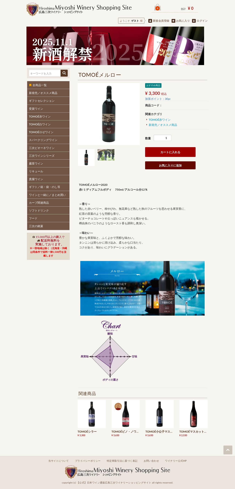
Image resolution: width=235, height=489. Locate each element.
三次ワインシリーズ (42, 155)
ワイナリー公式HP (176, 460)
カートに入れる (170, 152)
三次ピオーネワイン (42, 147)
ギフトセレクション (42, 100)
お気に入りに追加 (170, 165)
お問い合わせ (151, 460)
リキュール (36, 171)
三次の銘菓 (36, 226)
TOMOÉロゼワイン (41, 132)
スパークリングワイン (43, 139)
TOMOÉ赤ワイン (40, 116)
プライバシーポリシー (88, 460)
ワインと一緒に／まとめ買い (47, 194)
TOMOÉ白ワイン (40, 124)
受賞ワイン (36, 108)
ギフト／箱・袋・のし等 (44, 186)
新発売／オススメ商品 (43, 93)
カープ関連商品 (39, 202)
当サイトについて (58, 460)
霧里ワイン (36, 163)
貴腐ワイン (36, 179)
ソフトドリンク (39, 210)
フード (33, 218)
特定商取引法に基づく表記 (122, 460)
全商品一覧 (38, 85)
